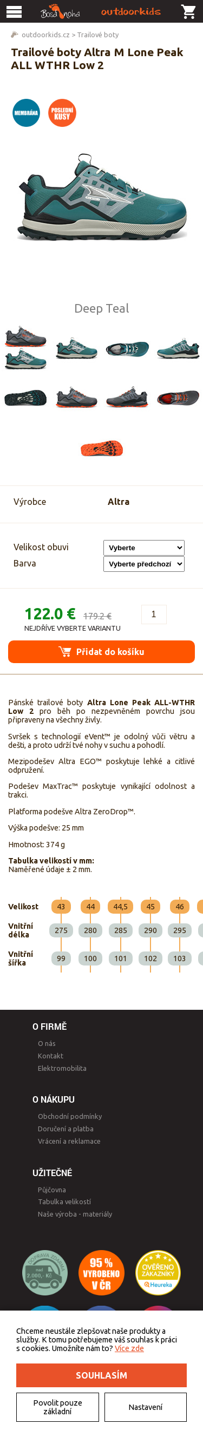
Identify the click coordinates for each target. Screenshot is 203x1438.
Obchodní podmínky (70, 1116)
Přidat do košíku (101, 651)
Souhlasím (101, 1375)
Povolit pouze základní (57, 1407)
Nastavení (145, 1407)
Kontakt (50, 1055)
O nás (47, 1043)
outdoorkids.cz (46, 34)
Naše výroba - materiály (75, 1214)
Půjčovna (52, 1189)
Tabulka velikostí (64, 1201)
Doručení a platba (66, 1128)
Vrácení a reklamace (69, 1141)
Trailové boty (98, 34)
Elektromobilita (62, 1068)
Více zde (129, 1348)
